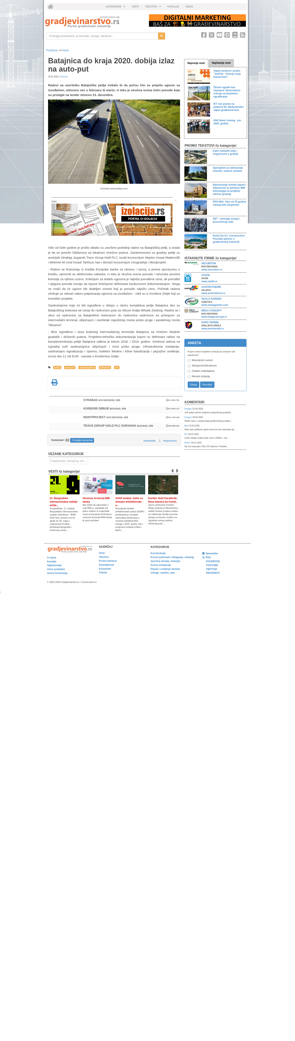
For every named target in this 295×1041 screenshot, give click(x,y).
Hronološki (149, 440)
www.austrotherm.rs (213, 293)
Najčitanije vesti (221, 62)
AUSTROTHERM (211, 287)
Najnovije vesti (196, 63)
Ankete (103, 572)
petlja (57, 367)
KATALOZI (173, 6)
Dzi (186, 434)
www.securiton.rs (211, 269)
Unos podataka (56, 569)
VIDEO (189, 6)
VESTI (135, 6)
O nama (51, 557)
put (116, 367)
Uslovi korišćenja (57, 573)
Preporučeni (170, 440)
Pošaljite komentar (83, 440)
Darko (187, 442)
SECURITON (208, 263)
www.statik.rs (209, 281)
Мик (186, 425)
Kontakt (51, 561)
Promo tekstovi (108, 561)
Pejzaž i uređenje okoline (165, 569)
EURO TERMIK (210, 322)
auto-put (69, 367)
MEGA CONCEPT (211, 310)
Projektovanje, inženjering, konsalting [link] (69, 461)
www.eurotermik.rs (212, 328)
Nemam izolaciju (201, 376)
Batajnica (105, 367)
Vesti (65, 50)
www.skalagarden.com (214, 305)
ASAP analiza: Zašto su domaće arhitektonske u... (129, 502)
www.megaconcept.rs (214, 316)
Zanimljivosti (106, 564)
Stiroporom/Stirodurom (204, 365)
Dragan (188, 408)
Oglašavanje (54, 565)
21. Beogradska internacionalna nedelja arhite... (63, 502)
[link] (94, 21)
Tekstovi (104, 557)
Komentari (194, 402)
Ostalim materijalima (203, 371)
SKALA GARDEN (211, 298)
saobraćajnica (87, 367)
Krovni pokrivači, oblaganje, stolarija (172, 557)
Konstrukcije (158, 553)
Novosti (64, 77)
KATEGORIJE (116, 7)
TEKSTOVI (153, 7)
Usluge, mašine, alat (162, 572)
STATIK (205, 275)
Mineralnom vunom (202, 360)
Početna (52, 50)
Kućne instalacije (161, 565)
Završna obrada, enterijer (165, 561)
